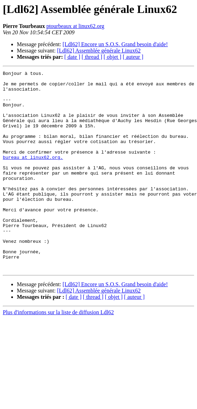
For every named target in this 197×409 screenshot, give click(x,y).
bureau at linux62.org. (33, 175)
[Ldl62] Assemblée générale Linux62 (99, 51)
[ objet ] (112, 57)
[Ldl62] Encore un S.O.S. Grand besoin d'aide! (115, 44)
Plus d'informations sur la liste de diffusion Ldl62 (58, 352)
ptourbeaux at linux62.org (75, 26)
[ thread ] (92, 57)
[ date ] (72, 57)
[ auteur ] (133, 57)
